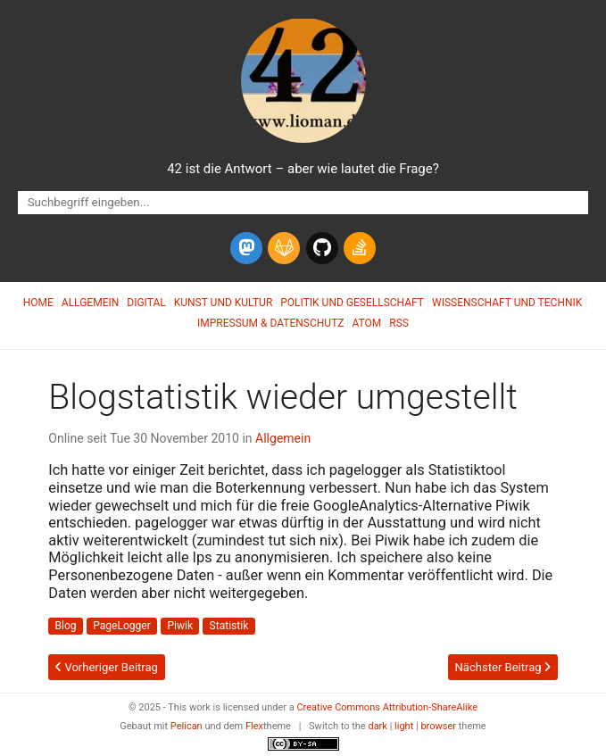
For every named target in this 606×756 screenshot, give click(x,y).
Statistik (229, 625)
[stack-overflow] (360, 248)
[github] (322, 248)
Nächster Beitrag (503, 667)
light (403, 726)
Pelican (186, 726)
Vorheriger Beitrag (106, 667)
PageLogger (122, 625)
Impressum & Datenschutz (270, 323)
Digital (146, 302)
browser (438, 726)
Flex (254, 726)
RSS (399, 323)
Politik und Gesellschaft (352, 302)
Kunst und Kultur (223, 302)
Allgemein (91, 302)
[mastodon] (246, 248)
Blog (66, 625)
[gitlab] (284, 248)
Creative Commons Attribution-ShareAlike (386, 707)
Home (38, 302)
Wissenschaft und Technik (507, 302)
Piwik (180, 625)
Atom (366, 323)
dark (377, 726)
